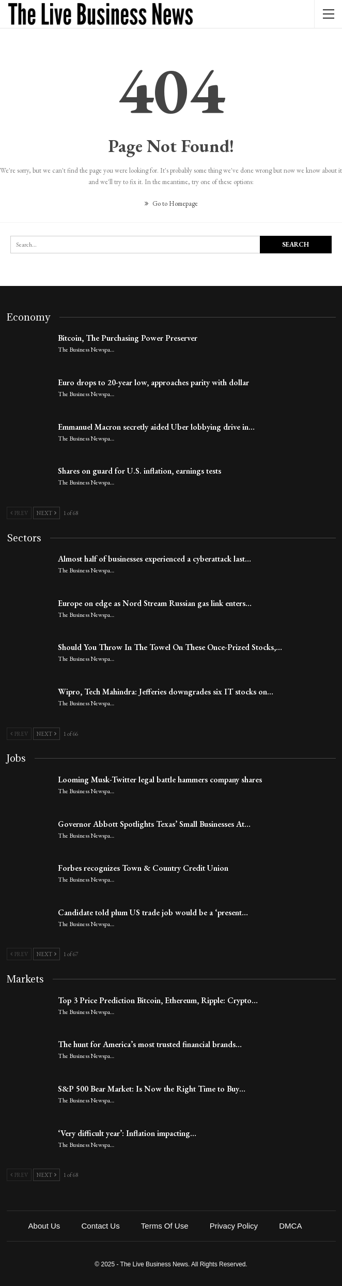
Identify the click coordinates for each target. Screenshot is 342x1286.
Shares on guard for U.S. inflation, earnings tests (139, 470)
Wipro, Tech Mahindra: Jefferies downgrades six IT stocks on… (165, 691)
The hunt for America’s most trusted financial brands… (150, 1044)
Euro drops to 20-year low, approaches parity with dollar (153, 382)
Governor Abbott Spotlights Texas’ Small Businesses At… (154, 824)
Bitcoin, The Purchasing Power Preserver (127, 337)
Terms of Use (165, 1225)
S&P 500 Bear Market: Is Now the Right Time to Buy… (151, 1088)
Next (46, 513)
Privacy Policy (234, 1225)
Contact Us (100, 1225)
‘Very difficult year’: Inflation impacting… (127, 1133)
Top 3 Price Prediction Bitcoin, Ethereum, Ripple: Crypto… (158, 1000)
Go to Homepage (171, 203)
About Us (44, 1225)
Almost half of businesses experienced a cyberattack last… (154, 558)
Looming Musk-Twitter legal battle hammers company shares (160, 779)
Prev (19, 513)
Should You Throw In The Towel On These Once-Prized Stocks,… (170, 647)
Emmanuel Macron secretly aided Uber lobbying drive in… (156, 426)
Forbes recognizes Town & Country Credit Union (143, 868)
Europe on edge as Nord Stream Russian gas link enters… (155, 603)
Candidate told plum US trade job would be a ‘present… (153, 912)
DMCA (290, 1225)
